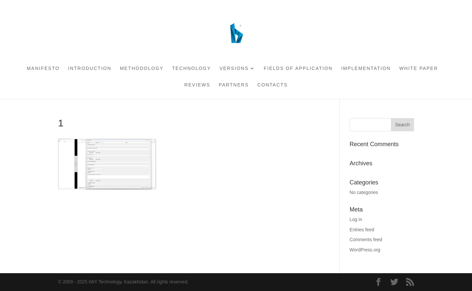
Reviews (197, 84)
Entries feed (362, 229)
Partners (234, 84)
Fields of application (298, 68)
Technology (191, 68)
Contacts (272, 84)
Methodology (141, 68)
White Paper (418, 68)
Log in (356, 219)
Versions (234, 68)
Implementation (366, 68)
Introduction (89, 68)
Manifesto (43, 68)
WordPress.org (365, 249)
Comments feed (366, 239)
